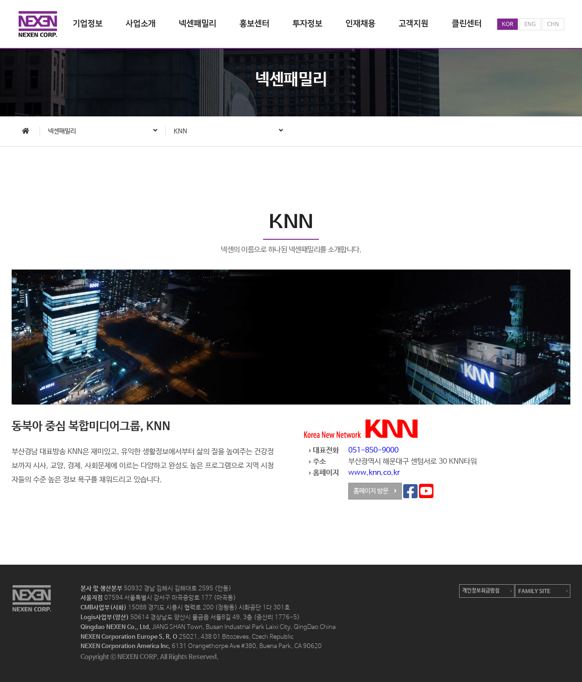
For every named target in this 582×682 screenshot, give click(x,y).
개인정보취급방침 (481, 591)
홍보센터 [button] (254, 23)
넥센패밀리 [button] (197, 23)
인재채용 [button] (360, 23)
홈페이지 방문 (375, 493)
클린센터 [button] (466, 23)
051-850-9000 (373, 452)
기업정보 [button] (87, 23)
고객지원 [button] (413, 23)
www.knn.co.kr (374, 475)
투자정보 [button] (307, 23)
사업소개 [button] (141, 23)
